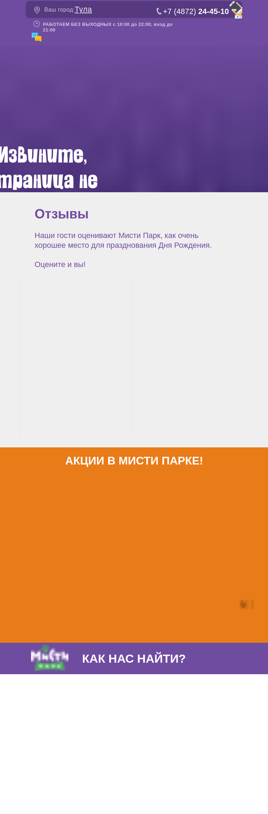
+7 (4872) (196, 11)
